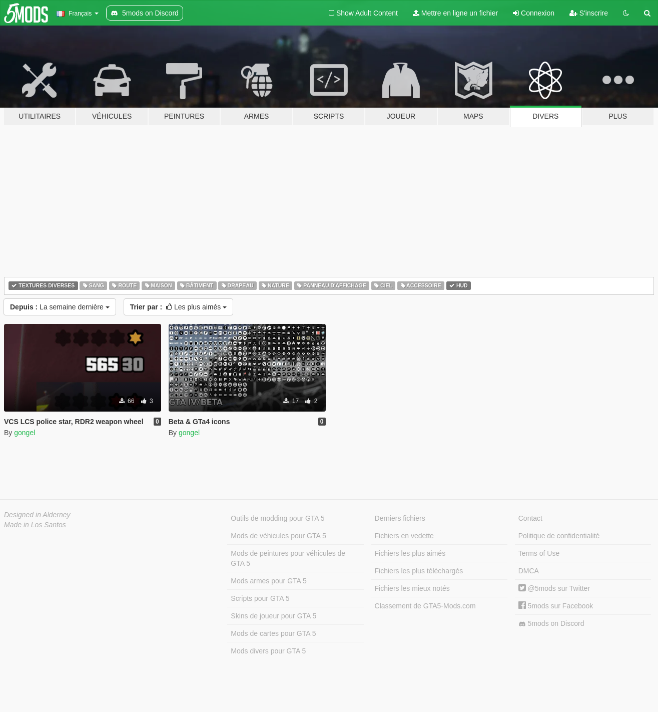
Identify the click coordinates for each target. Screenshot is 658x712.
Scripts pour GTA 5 (260, 598)
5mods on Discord (551, 623)
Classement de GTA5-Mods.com (425, 606)
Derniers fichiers (400, 518)
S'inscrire (588, 13)
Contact (530, 518)
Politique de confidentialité (559, 536)
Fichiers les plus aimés (410, 553)
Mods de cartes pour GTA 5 (273, 633)
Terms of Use (538, 553)
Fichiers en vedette (404, 536)
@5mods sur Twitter (554, 588)
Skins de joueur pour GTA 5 (273, 616)
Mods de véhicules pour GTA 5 (278, 536)
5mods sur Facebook (555, 605)
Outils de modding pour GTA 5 (277, 518)
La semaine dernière (60, 307)
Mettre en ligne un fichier (455, 13)
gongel (24, 433)
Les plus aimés (178, 307)
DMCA (528, 571)
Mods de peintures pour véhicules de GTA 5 (288, 558)
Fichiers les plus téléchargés (419, 571)
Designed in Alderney (37, 515)
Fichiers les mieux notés (412, 588)
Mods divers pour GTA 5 (268, 651)
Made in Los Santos (35, 525)
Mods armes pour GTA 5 (268, 581)
